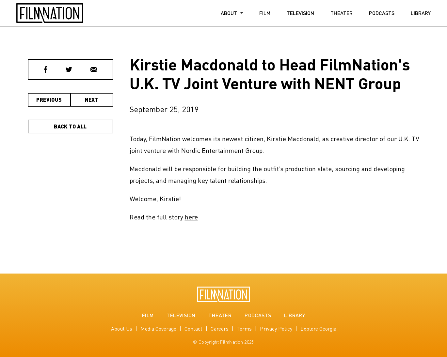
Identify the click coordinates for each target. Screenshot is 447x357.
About (229, 12)
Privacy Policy (276, 328)
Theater (341, 12)
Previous (49, 99)
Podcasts (381, 12)
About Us (121, 328)
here (191, 217)
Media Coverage (158, 328)
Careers (220, 328)
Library (421, 12)
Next (92, 99)
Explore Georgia (318, 328)
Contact (193, 328)
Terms (244, 328)
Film (264, 12)
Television (300, 12)
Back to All (70, 126)
